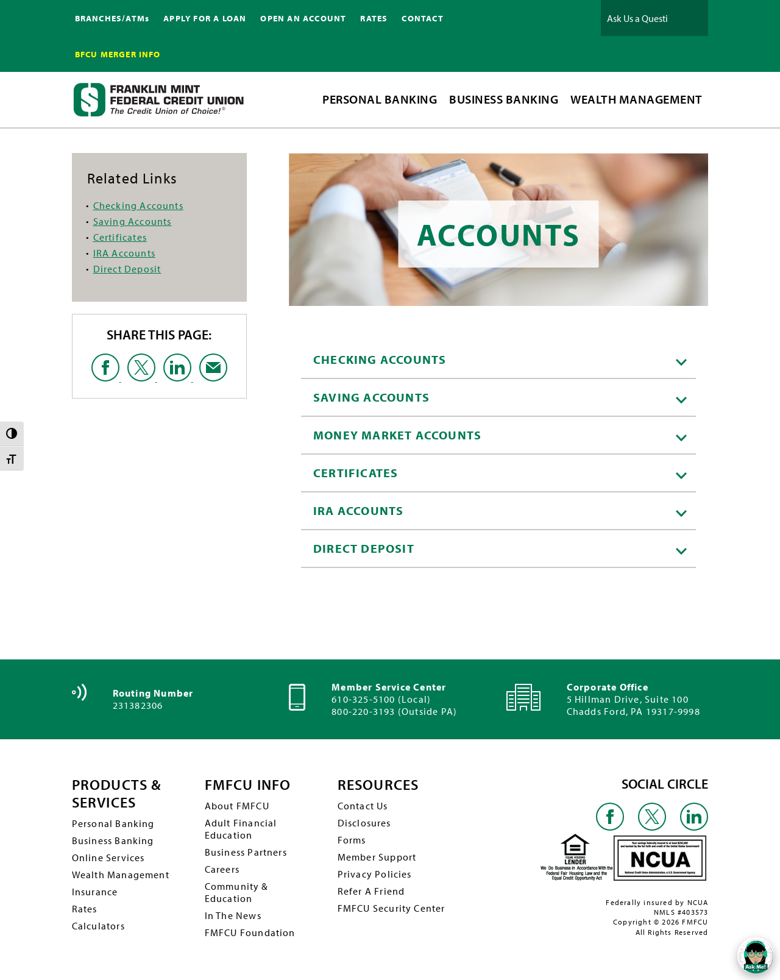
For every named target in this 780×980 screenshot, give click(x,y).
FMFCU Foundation (250, 932)
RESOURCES (378, 785)
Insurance (95, 892)
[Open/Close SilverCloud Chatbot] (755, 955)
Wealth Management (120, 874)
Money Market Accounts (500, 434)
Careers (222, 869)
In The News (233, 915)
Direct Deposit (127, 269)
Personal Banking (113, 823)
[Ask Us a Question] (637, 18)
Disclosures (364, 823)
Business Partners (246, 852)
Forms (352, 840)
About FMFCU (237, 806)
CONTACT (422, 18)
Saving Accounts (132, 221)
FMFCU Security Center (391, 908)
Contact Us (363, 806)
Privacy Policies (375, 874)
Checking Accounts (138, 205)
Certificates (120, 237)
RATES (374, 18)
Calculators (98, 926)
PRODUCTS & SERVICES (116, 793)
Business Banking (113, 840)
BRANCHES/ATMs (112, 18)
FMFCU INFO (248, 785)
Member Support (377, 857)
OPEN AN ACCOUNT (303, 18)
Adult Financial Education (241, 829)
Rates (85, 909)
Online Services (108, 857)
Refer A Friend (371, 891)
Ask (690, 18)
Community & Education (237, 892)
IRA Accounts (124, 253)
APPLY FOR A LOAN (204, 18)
